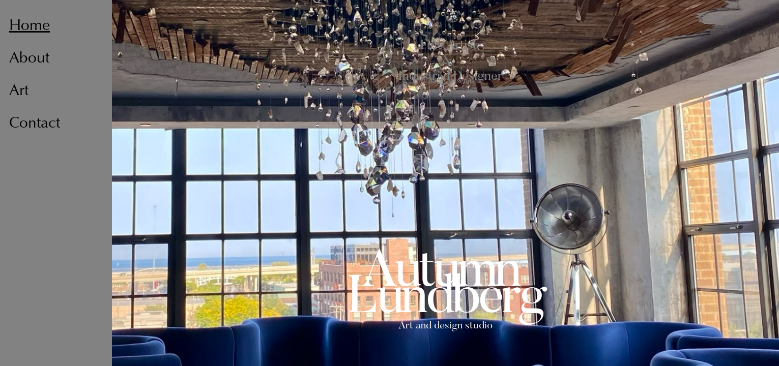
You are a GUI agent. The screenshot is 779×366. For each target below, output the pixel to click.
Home (29, 26)
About (29, 59)
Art (18, 91)
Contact (34, 124)
